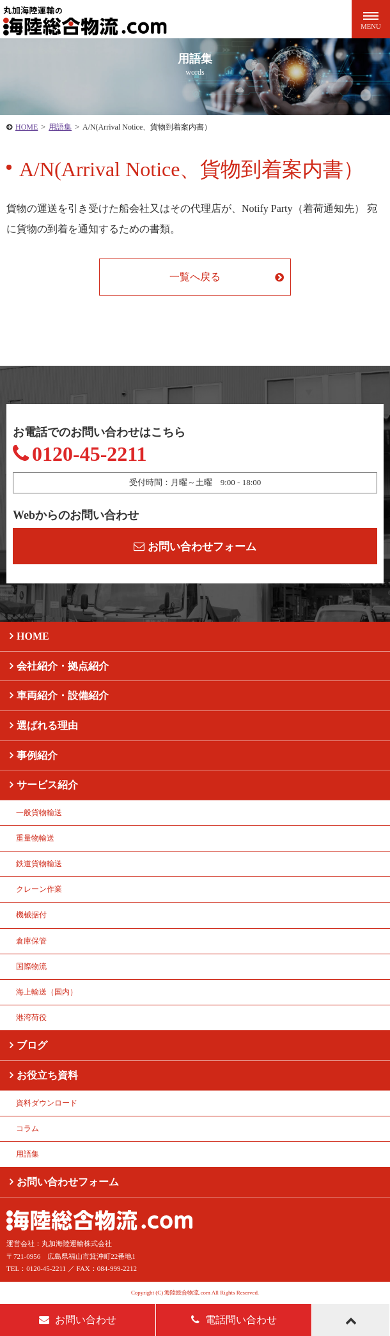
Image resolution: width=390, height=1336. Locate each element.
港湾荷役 (31, 1017)
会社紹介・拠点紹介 (63, 666)
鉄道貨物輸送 (39, 863)
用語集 (60, 127)
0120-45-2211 (80, 453)
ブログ (32, 1045)
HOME (26, 127)
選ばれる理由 (47, 725)
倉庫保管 (31, 940)
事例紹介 (37, 755)
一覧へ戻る (195, 276)
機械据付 (31, 914)
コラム (27, 1128)
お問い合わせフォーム (195, 547)
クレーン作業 (39, 889)
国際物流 (31, 966)
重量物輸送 (35, 838)
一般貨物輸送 (39, 812)
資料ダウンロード (46, 1103)
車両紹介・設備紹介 (63, 695)
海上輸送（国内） (46, 991)
